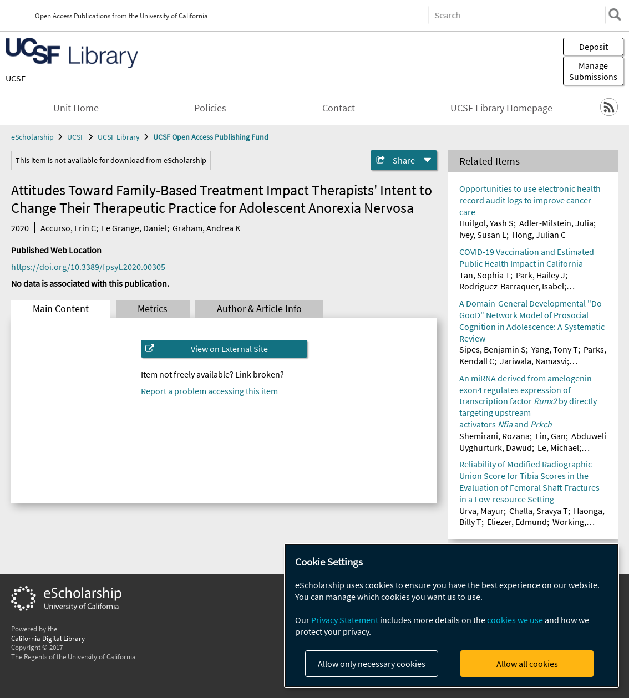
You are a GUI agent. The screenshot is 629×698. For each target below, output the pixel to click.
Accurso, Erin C (68, 227)
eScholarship (32, 137)
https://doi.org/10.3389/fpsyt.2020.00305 (88, 266)
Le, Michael (558, 447)
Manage (593, 71)
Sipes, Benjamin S (492, 349)
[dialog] (451, 615)
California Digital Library (48, 638)
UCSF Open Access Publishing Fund (210, 137)
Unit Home (76, 108)
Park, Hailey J (540, 275)
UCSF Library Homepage (501, 108)
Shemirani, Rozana (494, 435)
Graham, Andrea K (206, 227)
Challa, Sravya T (538, 510)
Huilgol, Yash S (486, 222)
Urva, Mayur (481, 510)
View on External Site (229, 348)
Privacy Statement (344, 619)
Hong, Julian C (539, 234)
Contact (338, 108)
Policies (210, 108)
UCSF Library (119, 137)
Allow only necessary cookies (371, 663)
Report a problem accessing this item (209, 390)
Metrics (153, 309)
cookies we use (515, 619)
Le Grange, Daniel (134, 227)
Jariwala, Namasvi (533, 360)
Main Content (61, 309)
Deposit (593, 46)
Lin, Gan (550, 435)
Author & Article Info (259, 309)
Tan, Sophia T (484, 275)
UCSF (16, 78)
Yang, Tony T (554, 349)
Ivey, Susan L (482, 234)
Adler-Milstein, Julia (556, 222)
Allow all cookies (527, 663)
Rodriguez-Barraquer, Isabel (511, 286)
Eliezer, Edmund (517, 521)
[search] (614, 14)
